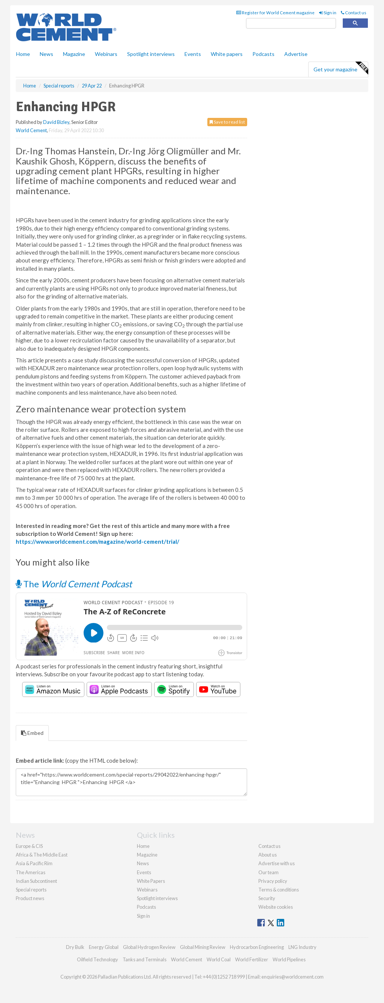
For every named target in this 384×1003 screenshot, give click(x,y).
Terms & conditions (278, 890)
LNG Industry (302, 947)
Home (23, 54)
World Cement (31, 130)
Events (192, 54)
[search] (291, 23)
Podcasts (263, 54)
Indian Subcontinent (36, 881)
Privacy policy (272, 881)
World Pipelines (289, 959)
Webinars (106, 54)
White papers (227, 54)
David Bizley (56, 122)
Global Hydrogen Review (149, 947)
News (143, 863)
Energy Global (103, 947)
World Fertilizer (251, 959)
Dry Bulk (75, 947)
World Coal (219, 959)
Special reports (31, 890)
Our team (268, 872)
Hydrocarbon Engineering (257, 947)
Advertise (296, 54)
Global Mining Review (202, 947)
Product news (30, 898)
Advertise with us (276, 863)
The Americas (30, 872)
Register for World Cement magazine (275, 12)
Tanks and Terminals (144, 959)
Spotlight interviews (151, 54)
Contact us (353, 12)
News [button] (46, 54)
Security (266, 898)
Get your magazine (341, 68)
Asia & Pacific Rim (34, 863)
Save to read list (227, 122)
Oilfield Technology (97, 959)
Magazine (74, 54)
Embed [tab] (32, 733)
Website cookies (275, 907)
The (74, 583)
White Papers (151, 881)
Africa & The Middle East (42, 855)
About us (267, 855)
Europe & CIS (29, 846)
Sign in (327, 12)
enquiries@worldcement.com (292, 977)
